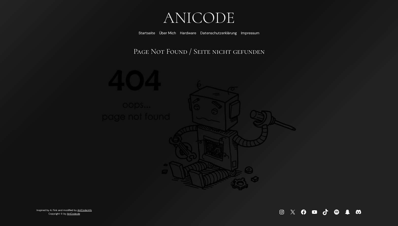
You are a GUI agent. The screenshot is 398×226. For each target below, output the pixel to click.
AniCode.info (84, 210)
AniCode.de (73, 213)
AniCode (199, 17)
